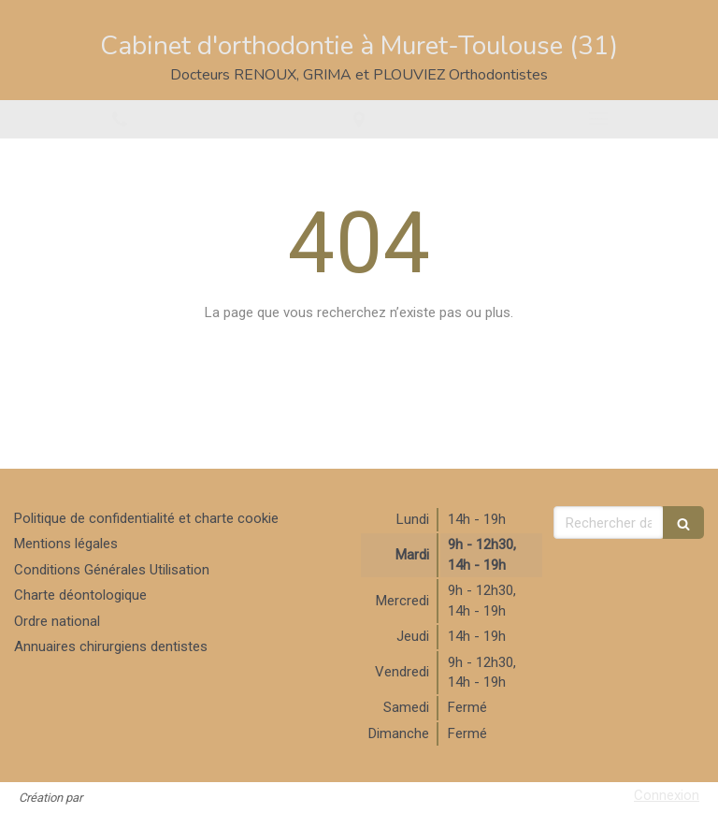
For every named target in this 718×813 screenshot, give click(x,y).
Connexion (666, 795)
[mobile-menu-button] (598, 119)
